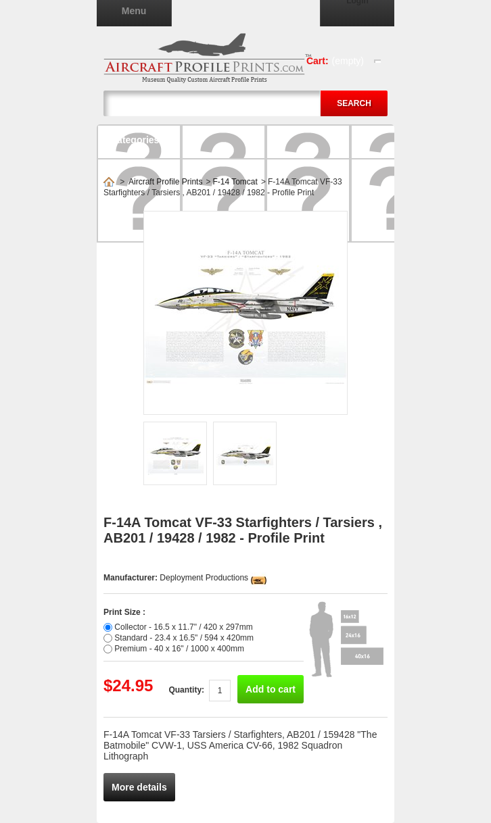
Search (354, 103)
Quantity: (186, 690)
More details (139, 787)
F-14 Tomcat (234, 181)
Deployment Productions (204, 577)
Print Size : (124, 612)
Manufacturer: (131, 577)
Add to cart (271, 689)
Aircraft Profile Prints (165, 181)
